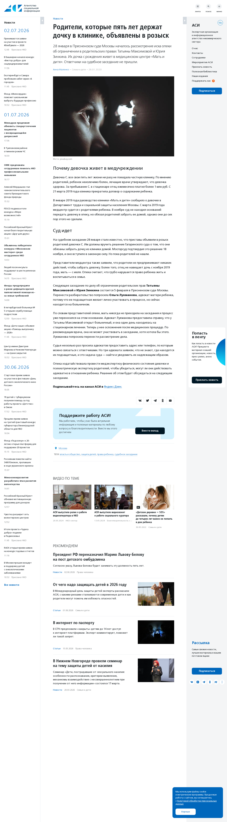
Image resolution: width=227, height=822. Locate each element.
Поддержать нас (201, 80)
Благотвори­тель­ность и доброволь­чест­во (128, 520)
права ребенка (105, 454)
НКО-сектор (71, 520)
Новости (58, 18)
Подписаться (207, 90)
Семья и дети (79, 69)
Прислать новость (202, 66)
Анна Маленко (61, 69)
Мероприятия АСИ (202, 62)
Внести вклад (150, 430)
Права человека (85, 572)
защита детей (88, 454)
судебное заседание (126, 454)
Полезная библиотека (204, 71)
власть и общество (70, 454)
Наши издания (200, 76)
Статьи (57, 610)
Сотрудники (198, 57)
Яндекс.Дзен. (113, 386)
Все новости (11, 585)
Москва (63, 448)
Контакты (197, 53)
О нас (195, 48)
